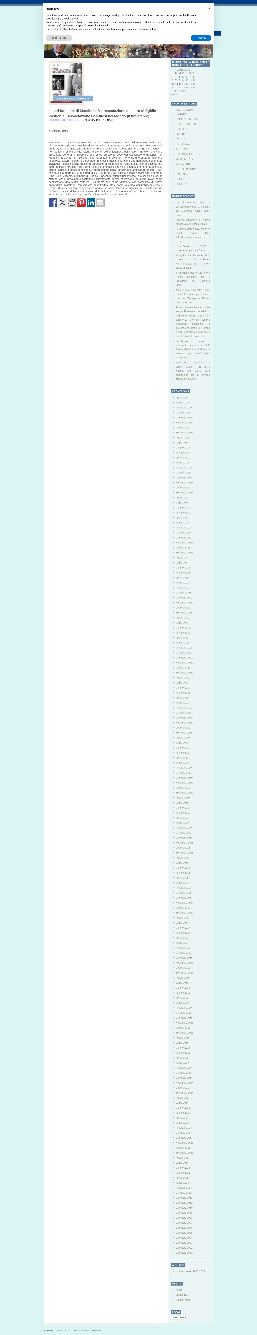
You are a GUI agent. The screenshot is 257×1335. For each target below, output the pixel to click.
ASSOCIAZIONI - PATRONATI (73, 98)
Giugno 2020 (183, 747)
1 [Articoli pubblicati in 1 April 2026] (179, 76)
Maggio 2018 (183, 872)
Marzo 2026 (182, 402)
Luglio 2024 (182, 502)
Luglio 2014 (182, 1102)
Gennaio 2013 (183, 1192)
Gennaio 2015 (183, 1072)
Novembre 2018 (184, 842)
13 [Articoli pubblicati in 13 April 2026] (173, 84)
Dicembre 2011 (184, 1202)
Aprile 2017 (182, 937)
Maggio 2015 (183, 1052)
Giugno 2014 (183, 1107)
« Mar (174, 94)
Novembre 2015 (184, 1022)
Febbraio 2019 (184, 827)
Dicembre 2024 (184, 477)
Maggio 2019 (183, 812)
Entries (182, 1294)
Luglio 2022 (182, 622)
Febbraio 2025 (184, 467)
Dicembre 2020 (184, 717)
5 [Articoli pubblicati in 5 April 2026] (193, 76)
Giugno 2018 (183, 867)
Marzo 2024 (182, 522)
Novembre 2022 (184, 602)
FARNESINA (183, 144)
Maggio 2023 (183, 572)
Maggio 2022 (183, 632)
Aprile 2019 (182, 817)
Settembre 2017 (184, 912)
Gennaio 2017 (183, 952)
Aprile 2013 (182, 1177)
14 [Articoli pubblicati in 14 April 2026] (176, 84)
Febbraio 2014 (184, 1127)
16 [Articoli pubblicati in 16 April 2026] (183, 84)
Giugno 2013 (183, 1167)
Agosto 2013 (183, 1157)
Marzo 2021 (182, 702)
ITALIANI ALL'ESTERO (188, 154)
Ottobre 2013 (183, 1147)
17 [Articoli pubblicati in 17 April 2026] (187, 84)
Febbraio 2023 (184, 587)
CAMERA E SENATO (187, 119)
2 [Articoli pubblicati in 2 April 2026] (183, 76)
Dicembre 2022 (184, 597)
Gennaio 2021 (183, 712)
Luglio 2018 (182, 862)
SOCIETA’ (181, 184)
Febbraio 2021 (184, 707)
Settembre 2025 (184, 432)
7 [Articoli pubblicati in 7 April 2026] (176, 80)
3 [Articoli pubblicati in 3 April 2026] (186, 76)
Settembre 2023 (184, 552)
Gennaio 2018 (183, 892)
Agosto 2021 (183, 677)
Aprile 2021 (182, 697)
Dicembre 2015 (184, 1017)
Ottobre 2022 (183, 607)
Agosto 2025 (183, 437)
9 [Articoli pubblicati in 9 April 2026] (183, 80)
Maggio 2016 (183, 992)
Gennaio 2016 (183, 1012)
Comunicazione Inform (63, 1330)
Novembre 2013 (184, 1142)
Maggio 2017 (183, 932)
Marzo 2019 (182, 822)
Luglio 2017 (182, 922)
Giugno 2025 (183, 447)
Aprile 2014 (182, 1117)
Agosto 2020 (183, 737)
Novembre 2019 (184, 782)
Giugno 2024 (183, 507)
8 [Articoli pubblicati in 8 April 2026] (179, 80)
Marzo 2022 (182, 642)
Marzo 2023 (182, 582)
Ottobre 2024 (183, 487)
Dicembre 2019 (184, 777)
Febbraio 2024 (184, 527)
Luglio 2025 (182, 442)
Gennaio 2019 (183, 832)
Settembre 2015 (184, 1032)
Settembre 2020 (184, 732)
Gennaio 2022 (183, 652)
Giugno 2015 (183, 1047)
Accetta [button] (201, 37)
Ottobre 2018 (183, 847)
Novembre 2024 (184, 482)
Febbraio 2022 (184, 647)
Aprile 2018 (182, 877)
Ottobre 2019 (183, 787)
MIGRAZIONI (183, 164)
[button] (209, 8)
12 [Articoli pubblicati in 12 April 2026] (194, 80)
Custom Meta (183, 1299)
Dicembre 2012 (184, 1197)
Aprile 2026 (182, 397)
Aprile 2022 (182, 637)
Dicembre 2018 (184, 837)
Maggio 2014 (183, 1112)
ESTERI (180, 134)
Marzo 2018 (182, 882)
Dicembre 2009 (184, 1212)
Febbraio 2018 (184, 887)
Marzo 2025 (182, 462)
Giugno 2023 (183, 567)
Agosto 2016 (183, 977)
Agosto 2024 (183, 497)
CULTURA (181, 129)
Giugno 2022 (183, 627)
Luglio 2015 (182, 1042)
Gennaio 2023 (183, 592)
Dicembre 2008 (184, 1217)
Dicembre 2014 (184, 1077)
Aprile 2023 (182, 577)
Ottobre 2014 (183, 1087)
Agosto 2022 (183, 617)
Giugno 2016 (183, 987)
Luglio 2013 (182, 1162)
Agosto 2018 (183, 857)
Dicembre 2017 (184, 897)
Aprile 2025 (182, 457)
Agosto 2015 (183, 1037)
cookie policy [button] (71, 18)
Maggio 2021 (183, 692)
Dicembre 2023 (184, 537)
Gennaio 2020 (183, 772)
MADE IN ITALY (184, 159)
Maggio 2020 (183, 752)
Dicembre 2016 (184, 957)
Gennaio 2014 (183, 1132)
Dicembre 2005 (184, 1232)
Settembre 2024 (184, 492)
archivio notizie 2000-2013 (190, 1271)
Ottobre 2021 (183, 667)
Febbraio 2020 (184, 767)
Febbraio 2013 (184, 1187)
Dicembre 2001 (184, 1247)
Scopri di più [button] (59, 37)
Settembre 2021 (184, 672)
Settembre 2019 (184, 792)
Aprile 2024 (182, 517)
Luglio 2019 (182, 802)
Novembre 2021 (184, 662)
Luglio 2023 (182, 562)
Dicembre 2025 (184, 417)
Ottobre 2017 (183, 907)
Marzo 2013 (182, 1182)
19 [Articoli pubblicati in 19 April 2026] (194, 84)
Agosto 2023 (183, 557)
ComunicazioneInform (92, 1330)
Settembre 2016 (184, 972)
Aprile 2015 (182, 1057)
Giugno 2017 (183, 927)
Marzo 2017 (182, 942)
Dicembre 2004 (184, 1237)
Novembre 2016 (184, 962)
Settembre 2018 (184, 852)
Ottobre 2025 (183, 427)
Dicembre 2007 (184, 1222)
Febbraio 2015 (184, 1067)
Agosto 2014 (183, 1097)
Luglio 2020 (182, 742)
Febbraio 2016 (184, 1007)
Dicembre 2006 (184, 1227)
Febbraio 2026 (184, 407)
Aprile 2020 (182, 757)
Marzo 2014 (182, 1122)
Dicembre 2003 (184, 1242)
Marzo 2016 (182, 1002)
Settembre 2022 (184, 612)
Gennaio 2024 (183, 532)
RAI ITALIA (182, 174)
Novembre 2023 (184, 542)
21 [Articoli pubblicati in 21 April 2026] (176, 87)
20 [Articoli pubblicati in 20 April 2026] (173, 87)
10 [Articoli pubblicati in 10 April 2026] (187, 80)
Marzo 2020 (182, 762)
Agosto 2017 (183, 917)
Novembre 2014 (184, 1082)
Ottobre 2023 (183, 547)
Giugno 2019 (183, 807)
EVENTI (180, 139)
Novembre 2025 (184, 422)
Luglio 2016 (182, 982)
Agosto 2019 (183, 797)
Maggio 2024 (183, 512)
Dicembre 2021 (184, 657)
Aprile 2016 (182, 997)
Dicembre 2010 (184, 1207)
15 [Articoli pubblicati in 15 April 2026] (180, 84)
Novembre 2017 (184, 902)
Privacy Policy (179, 1317)
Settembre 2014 (184, 1092)
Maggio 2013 (183, 1172)
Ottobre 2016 (183, 967)
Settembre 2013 (184, 1152)
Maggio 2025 (183, 452)
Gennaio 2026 (183, 412)
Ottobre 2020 (183, 727)
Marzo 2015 (182, 1062)
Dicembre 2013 (184, 1137)
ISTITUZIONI (183, 149)
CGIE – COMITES (186, 124)
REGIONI (181, 179)
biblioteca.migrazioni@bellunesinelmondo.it (90, 194)
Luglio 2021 (182, 682)
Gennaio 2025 (183, 472)
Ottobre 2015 (183, 1027)
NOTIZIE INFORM (186, 169)
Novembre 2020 (184, 722)
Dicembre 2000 (184, 1252)
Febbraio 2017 (184, 947)
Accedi (179, 1289)
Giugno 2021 (183, 687)
